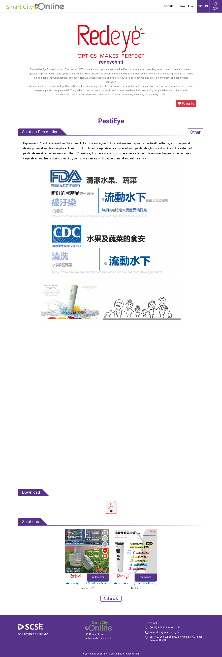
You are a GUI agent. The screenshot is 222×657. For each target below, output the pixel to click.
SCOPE (168, 6)
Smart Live (186, 6)
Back (111, 598)
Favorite (186, 104)
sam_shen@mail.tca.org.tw (165, 632)
